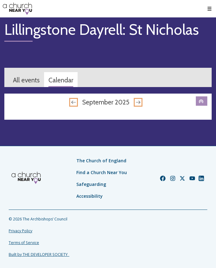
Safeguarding (91, 184)
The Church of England (101, 161)
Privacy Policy (20, 230)
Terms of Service (24, 242)
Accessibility (89, 196)
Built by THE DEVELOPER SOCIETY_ (39, 254)
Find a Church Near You (101, 172)
